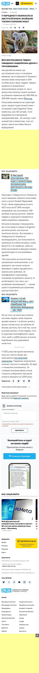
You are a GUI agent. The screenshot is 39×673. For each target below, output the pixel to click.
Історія (21, 621)
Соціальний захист (26, 602)
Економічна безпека (26, 611)
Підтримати (26, 3)
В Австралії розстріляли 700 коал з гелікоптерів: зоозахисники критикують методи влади (21, 182)
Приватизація (6, 615)
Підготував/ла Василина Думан (14, 387)
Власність (22, 631)
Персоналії (23, 615)
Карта (4, 552)
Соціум (21, 618)
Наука (4, 621)
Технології (5, 624)
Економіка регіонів (8, 618)
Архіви (4, 542)
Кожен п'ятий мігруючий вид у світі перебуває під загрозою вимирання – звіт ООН (22, 304)
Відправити (19, 430)
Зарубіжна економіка (26, 605)
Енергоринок (6, 611)
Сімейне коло (24, 625)
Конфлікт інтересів (25, 608)
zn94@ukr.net (26, 569)
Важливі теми (7, 9)
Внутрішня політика (8, 602)
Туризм (21, 628)
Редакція (5, 549)
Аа (17, 3)
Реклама (5, 546)
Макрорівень (6, 608)
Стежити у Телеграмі (19, 456)
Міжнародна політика (9, 605)
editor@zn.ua (30, 573)
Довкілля (5, 628)
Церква (4, 631)
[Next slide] (35, 8)
